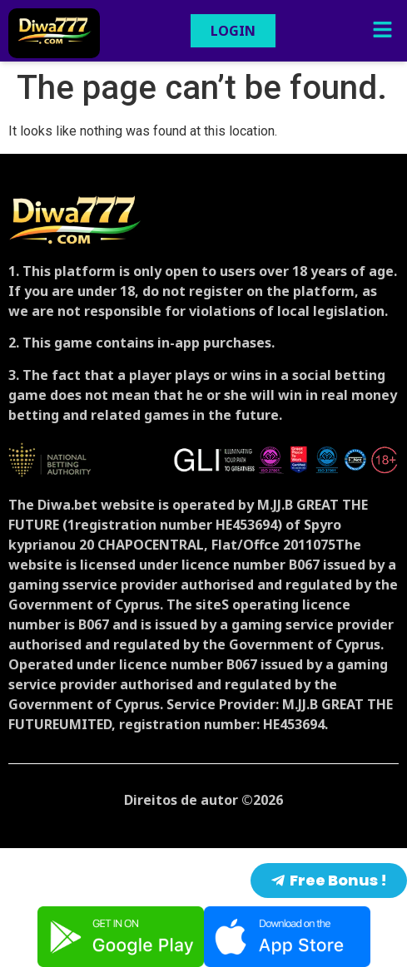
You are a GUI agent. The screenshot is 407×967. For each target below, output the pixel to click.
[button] (382, 30)
